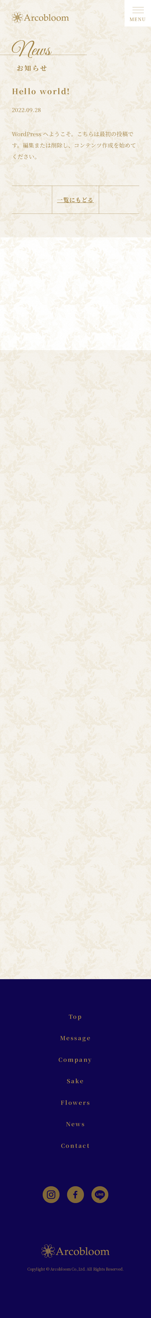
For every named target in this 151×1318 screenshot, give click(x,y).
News (75, 1124)
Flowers (75, 1102)
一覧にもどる (75, 200)
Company (75, 1059)
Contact (75, 1145)
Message (75, 1038)
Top (75, 1016)
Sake (75, 1081)
